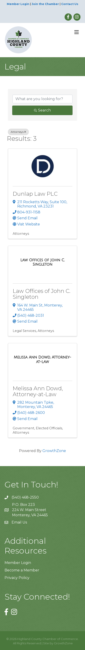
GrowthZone (54, 451)
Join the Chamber (45, 4)
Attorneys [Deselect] (18, 131)
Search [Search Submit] (42, 110)
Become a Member (22, 570)
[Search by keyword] (42, 99)
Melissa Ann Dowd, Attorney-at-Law (38, 391)
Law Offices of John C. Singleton (41, 294)
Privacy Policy (17, 578)
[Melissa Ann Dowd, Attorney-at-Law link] (42, 359)
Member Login (18, 4)
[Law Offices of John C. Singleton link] (42, 262)
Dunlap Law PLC (35, 193)
